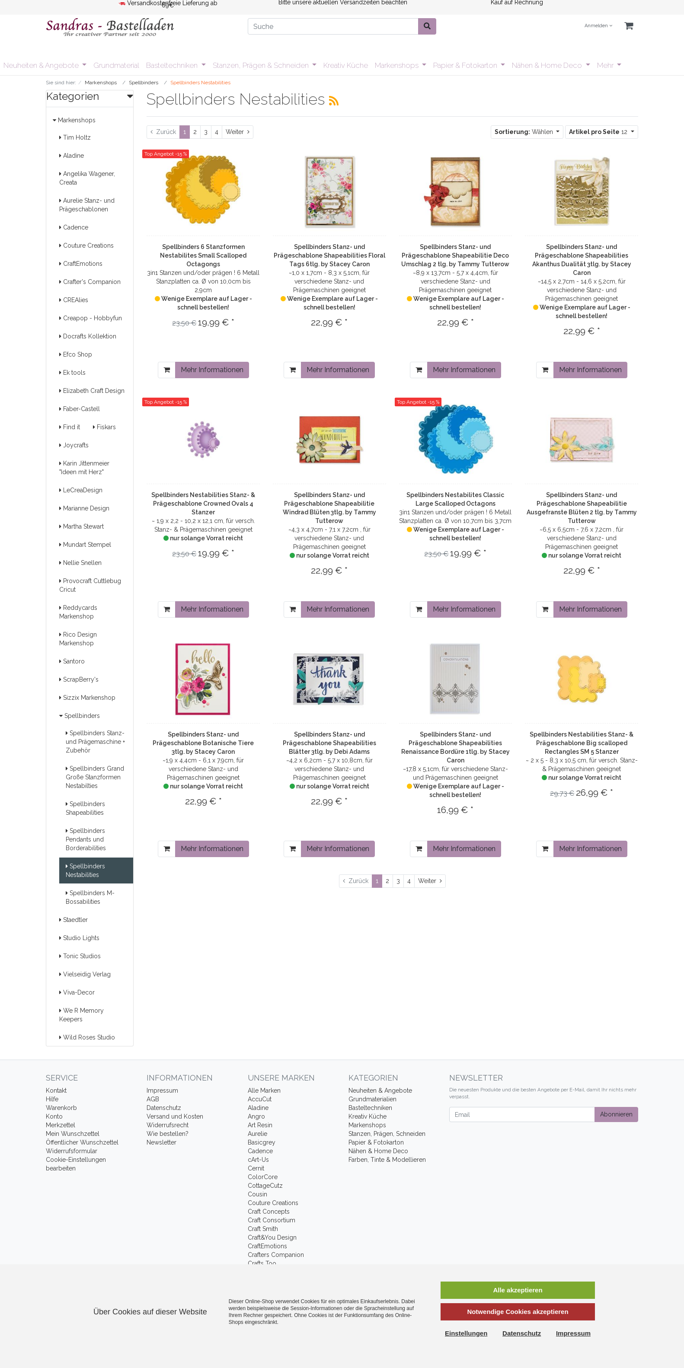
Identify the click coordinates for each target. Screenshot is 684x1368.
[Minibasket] (628, 26)
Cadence (73, 227)
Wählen (525, 131)
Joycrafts (74, 445)
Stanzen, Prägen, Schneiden (386, 1133)
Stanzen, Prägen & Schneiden (261, 65)
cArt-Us (258, 1159)
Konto (54, 1116)
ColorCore (263, 1176)
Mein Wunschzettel (72, 1133)
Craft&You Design (272, 1237)
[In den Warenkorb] (167, 370)
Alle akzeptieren (517, 1290)
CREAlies (73, 300)
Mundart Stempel (85, 544)
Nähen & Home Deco (548, 65)
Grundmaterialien (372, 1099)
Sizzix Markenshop (87, 697)
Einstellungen (466, 1333)
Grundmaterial (116, 65)
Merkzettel (60, 1125)
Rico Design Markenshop (78, 639)
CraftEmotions (80, 263)
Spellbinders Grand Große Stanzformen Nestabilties (95, 777)
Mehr (606, 65)
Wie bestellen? (168, 1133)
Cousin (257, 1194)
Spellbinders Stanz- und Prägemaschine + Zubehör (95, 742)
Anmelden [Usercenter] (598, 26)
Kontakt (56, 1090)
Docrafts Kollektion (87, 336)
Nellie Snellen (80, 562)
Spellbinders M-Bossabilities (90, 897)
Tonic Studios (80, 956)
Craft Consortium (271, 1220)
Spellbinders (79, 715)
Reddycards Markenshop (78, 612)
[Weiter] (237, 132)
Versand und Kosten (175, 1116)
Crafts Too (262, 1263)
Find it (69, 427)
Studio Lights (79, 937)
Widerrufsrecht (168, 1125)
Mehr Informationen (212, 370)
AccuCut (260, 1099)
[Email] (522, 1114)
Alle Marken (264, 1090)
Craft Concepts (269, 1211)
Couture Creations (86, 245)
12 (599, 131)
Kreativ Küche (345, 65)
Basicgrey (261, 1142)
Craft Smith (263, 1228)
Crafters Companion (276, 1254)
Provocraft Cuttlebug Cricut (90, 585)
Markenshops (397, 65)
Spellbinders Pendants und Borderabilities (86, 839)
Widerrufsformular (71, 1151)
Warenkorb (61, 1107)
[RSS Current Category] (334, 100)
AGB (153, 1099)
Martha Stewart (81, 526)
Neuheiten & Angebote (41, 65)
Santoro (72, 661)
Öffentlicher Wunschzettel (82, 1142)
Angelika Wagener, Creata (87, 178)
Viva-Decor (77, 992)
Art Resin (260, 1125)
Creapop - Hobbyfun (90, 318)
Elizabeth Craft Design (92, 390)
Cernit (256, 1168)
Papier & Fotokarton (466, 65)
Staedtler (73, 919)
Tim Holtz (75, 137)
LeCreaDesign (80, 490)
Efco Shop (75, 354)
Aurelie (257, 1133)
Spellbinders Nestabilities (85, 870)
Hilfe (52, 1099)
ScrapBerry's (79, 679)
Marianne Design (84, 508)
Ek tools (72, 372)
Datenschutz (164, 1107)
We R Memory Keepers (81, 1015)
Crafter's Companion (90, 281)
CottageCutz (265, 1185)
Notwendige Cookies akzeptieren (517, 1311)
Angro (256, 1116)
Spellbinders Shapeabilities (85, 808)
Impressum (162, 1090)
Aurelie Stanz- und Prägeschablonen (87, 205)
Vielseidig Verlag (85, 974)
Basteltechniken (172, 65)
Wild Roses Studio (87, 1037)
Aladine (71, 155)
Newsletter (161, 1142)
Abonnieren (616, 1114)
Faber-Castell (79, 408)
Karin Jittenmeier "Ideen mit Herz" (84, 467)
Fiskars (104, 427)
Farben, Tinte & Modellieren (387, 1159)
